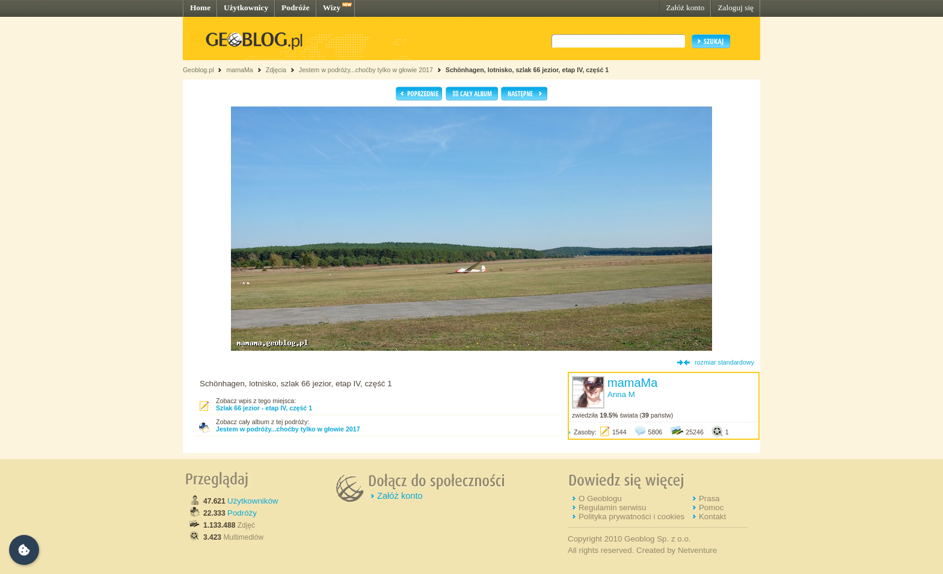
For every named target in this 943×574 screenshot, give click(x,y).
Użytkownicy (246, 7)
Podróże (295, 7)
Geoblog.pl (198, 69)
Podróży (242, 512)
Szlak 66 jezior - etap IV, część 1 (264, 408)
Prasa (709, 498)
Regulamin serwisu (613, 507)
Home (200, 7)
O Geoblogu (600, 498)
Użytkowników (252, 500)
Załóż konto (685, 7)
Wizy (331, 7)
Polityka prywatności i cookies (631, 516)
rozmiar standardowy (724, 362)
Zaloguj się (735, 7)
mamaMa (239, 69)
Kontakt (712, 516)
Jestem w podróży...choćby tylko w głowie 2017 (366, 69)
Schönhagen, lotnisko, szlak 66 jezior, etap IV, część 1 (527, 69)
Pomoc (711, 507)
